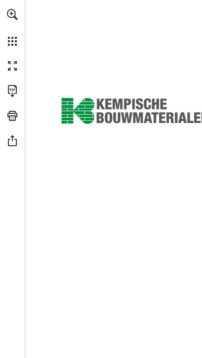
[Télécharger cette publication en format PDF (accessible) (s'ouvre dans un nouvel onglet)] (12, 91)
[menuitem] (12, 27)
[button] (12, 14)
